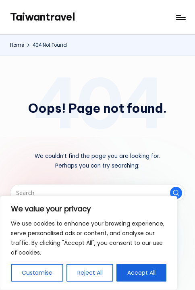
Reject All (90, 273)
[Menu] (180, 17)
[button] (176, 193)
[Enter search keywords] (97, 192)
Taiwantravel (42, 16)
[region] (88, 243)
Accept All (141, 273)
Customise (37, 273)
